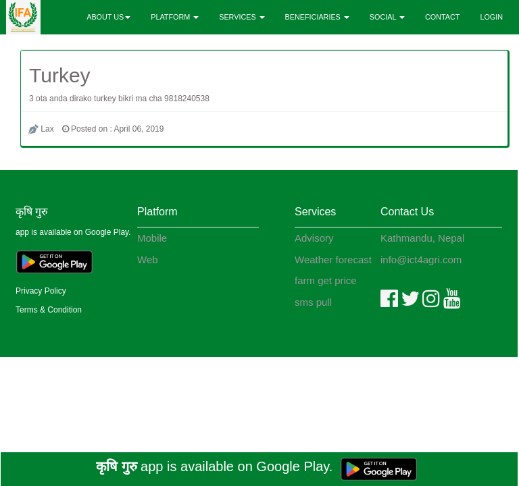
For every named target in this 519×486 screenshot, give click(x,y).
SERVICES (241, 17)
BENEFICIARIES (317, 17)
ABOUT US (108, 17)
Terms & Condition (49, 310)
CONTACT (442, 17)
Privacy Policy (41, 291)
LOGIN (491, 17)
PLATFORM (175, 17)
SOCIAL (387, 17)
